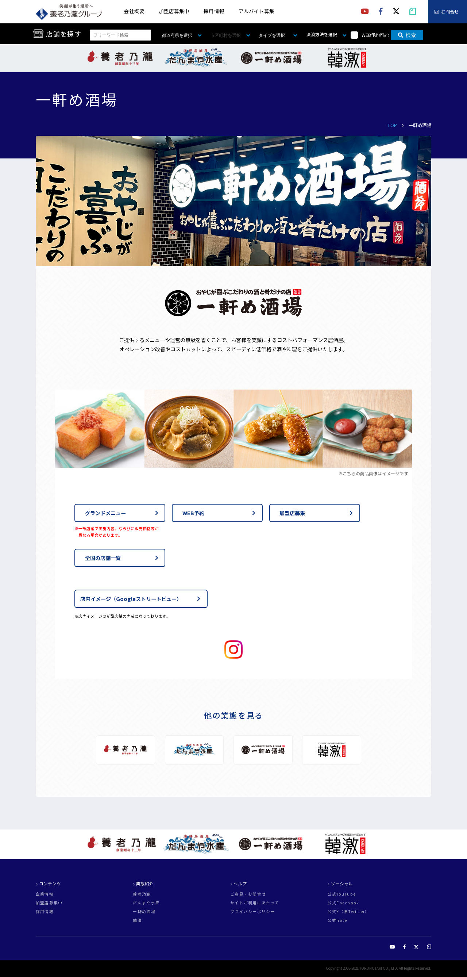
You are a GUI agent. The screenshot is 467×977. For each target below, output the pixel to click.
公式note (337, 921)
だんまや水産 (146, 903)
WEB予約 (193, 513)
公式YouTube (342, 894)
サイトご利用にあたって (254, 903)
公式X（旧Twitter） (349, 912)
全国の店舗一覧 (103, 558)
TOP (392, 125)
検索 (407, 35)
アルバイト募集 (256, 11)
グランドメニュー (105, 513)
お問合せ (450, 11)
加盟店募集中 (174, 11)
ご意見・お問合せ (248, 894)
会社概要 (134, 11)
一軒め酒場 (144, 912)
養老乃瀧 (142, 894)
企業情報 (45, 894)
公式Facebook (343, 903)
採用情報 (214, 11)
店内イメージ (131, 598)
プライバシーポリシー (252, 912)
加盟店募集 (292, 513)
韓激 (137, 921)
